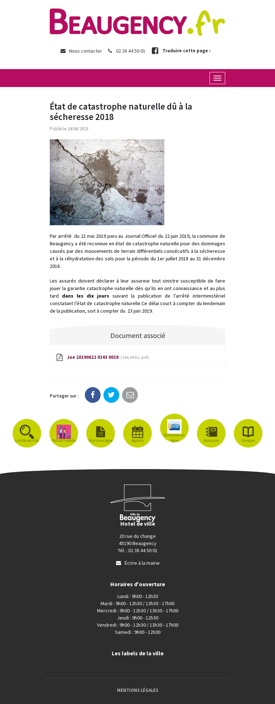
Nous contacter (81, 51)
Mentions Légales (137, 690)
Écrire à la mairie (137, 563)
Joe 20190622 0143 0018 (102, 357)
